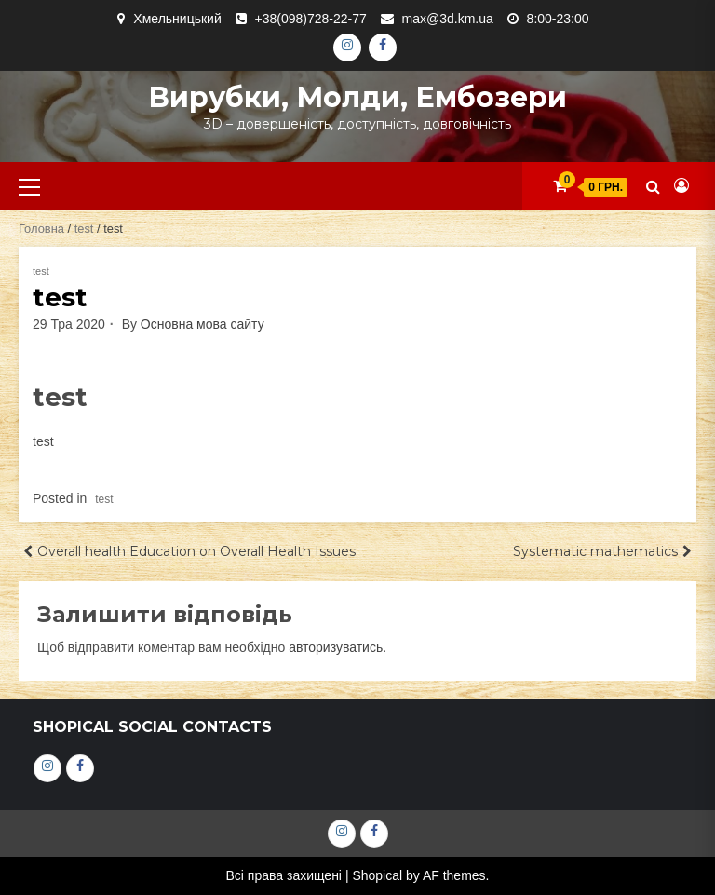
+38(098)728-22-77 (311, 18)
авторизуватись (336, 647)
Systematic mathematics (595, 551)
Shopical (377, 875)
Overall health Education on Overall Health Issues (196, 551)
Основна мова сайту (202, 324)
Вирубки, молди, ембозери (357, 97)
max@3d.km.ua (447, 18)
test (84, 229)
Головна (41, 229)
